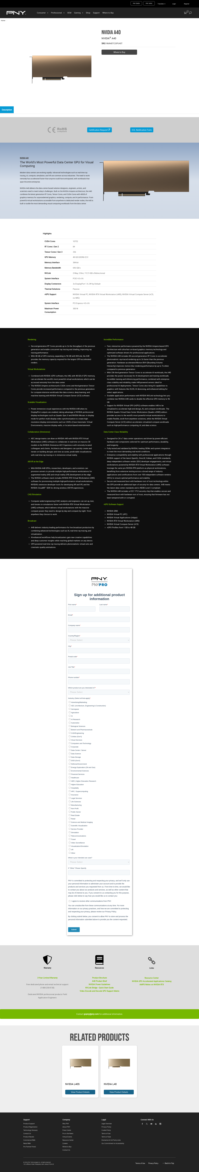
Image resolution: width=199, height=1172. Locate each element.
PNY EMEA (136, 3)
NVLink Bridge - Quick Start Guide (99, 987)
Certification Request (99, 130)
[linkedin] (155, 1124)
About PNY (66, 1127)
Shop (88, 12)
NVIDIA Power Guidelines (99, 984)
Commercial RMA (29, 1140)
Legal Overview (107, 1124)
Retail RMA (27, 1143)
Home (3, 20)
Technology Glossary (30, 1130)
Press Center (66, 1130)
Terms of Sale (106, 1137)
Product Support (29, 1124)
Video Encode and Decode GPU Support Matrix (99, 991)
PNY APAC (149, 3)
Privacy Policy (106, 1127)
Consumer (41, 12)
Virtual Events (67, 1137)
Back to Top (169, 1163)
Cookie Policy (106, 1130)
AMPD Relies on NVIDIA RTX (151, 984)
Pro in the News (67, 1133)
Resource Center (152, 978)
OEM (69, 12)
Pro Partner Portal (29, 1147)
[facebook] (142, 1124)
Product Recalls (28, 1137)
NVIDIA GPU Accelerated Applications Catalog (151, 981)
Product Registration (30, 1127)
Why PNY (65, 1124)
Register (186, 4)
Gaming (77, 12)
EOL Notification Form (142, 130)
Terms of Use (106, 1133)
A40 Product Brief (99, 981)
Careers (65, 1143)
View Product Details (80, 1092)
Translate (161, 4)
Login (174, 4)
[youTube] (151, 1124)
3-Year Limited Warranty (47, 978)
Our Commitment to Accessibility (113, 1143)
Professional (56, 12)
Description (7, 109)
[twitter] (146, 1124)
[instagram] (160, 1124)
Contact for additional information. (99, 1014)
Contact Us (27, 1133)
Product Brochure (99, 978)
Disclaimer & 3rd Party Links (111, 1140)
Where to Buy (108, 12)
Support (96, 12)
